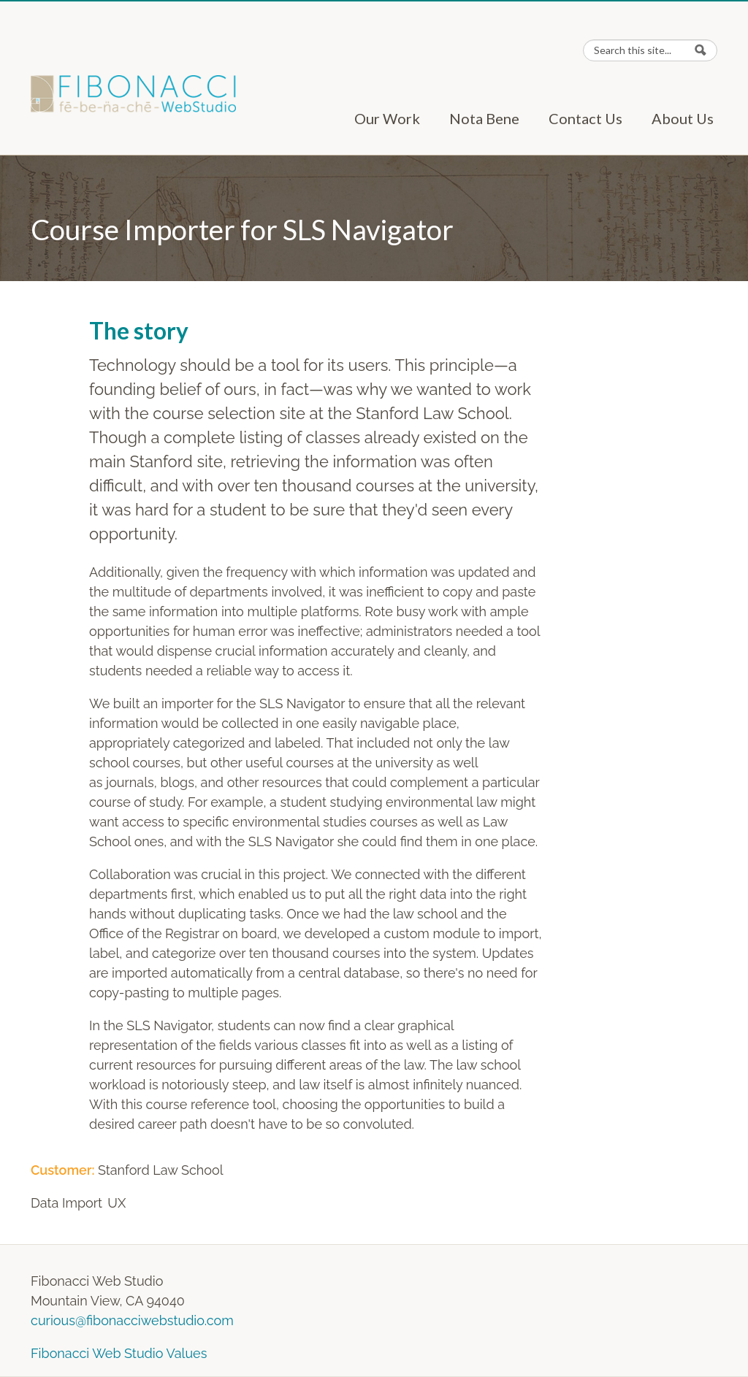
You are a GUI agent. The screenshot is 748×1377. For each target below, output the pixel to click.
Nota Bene (484, 118)
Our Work (387, 118)
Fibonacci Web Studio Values (119, 1353)
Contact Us (585, 118)
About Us (683, 118)
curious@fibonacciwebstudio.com (132, 1320)
